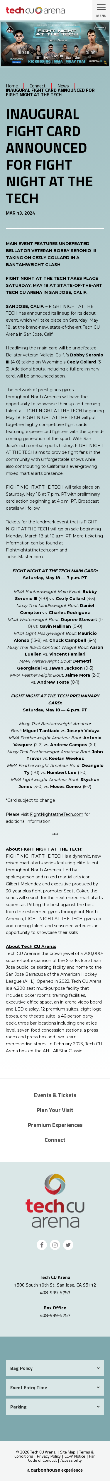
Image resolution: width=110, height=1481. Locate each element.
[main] (55, 549)
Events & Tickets (55, 1094)
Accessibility (71, 1460)
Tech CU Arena (55, 1200)
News (63, 85)
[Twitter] (68, 1245)
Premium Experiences (55, 1124)
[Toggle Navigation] (101, 10)
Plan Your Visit (55, 1109)
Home (12, 85)
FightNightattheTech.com (56, 814)
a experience (55, 1470)
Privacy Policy (49, 1456)
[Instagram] (55, 1245)
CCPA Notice (75, 1456)
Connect (38, 85)
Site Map (67, 1452)
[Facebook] (42, 1245)
